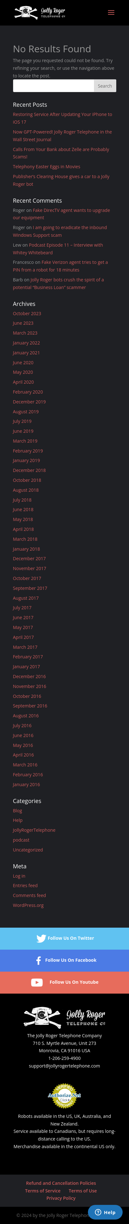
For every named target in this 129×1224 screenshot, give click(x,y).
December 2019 (29, 402)
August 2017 (26, 598)
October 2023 (27, 313)
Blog (17, 811)
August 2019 (26, 412)
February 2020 (28, 392)
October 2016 (27, 696)
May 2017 (23, 627)
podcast (21, 840)
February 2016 (28, 774)
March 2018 (25, 539)
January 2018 (26, 549)
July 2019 (22, 421)
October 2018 (27, 480)
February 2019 (28, 451)
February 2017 (28, 657)
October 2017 (27, 578)
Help (18, 820)
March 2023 (25, 333)
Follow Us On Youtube (64, 982)
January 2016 (26, 784)
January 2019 (26, 460)
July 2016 (22, 725)
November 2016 (30, 686)
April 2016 (23, 755)
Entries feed (25, 885)
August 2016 (26, 716)
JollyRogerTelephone (34, 830)
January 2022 (26, 343)
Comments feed (29, 895)
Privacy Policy (61, 1198)
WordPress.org (28, 905)
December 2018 (29, 470)
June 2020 (23, 362)
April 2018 (23, 529)
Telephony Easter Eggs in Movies (46, 166)
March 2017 (25, 647)
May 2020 (23, 372)
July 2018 (22, 500)
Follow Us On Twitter (64, 938)
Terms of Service (43, 1191)
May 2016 (23, 745)
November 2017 (30, 568)
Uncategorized (28, 850)
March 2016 (25, 765)
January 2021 (26, 353)
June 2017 (23, 617)
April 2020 (23, 382)
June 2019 (23, 431)
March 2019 (25, 441)
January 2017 (26, 666)
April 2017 (23, 637)
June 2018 (23, 509)
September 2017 (30, 588)
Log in (19, 876)
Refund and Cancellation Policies (61, 1183)
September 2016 (30, 706)
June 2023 (23, 323)
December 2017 (29, 558)
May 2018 (23, 519)
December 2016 (29, 676)
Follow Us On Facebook (64, 960)
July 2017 (22, 608)
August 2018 (26, 490)
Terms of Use (83, 1191)
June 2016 (23, 735)
